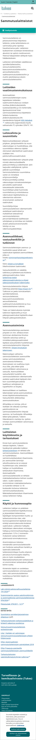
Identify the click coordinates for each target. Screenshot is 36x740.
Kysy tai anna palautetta (9, 706)
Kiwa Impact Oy (25, 289)
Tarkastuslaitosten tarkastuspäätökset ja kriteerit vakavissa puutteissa (17, 622)
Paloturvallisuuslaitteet (25, 14)
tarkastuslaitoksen (10, 450)
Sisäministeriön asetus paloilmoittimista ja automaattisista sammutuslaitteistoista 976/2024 (17, 597)
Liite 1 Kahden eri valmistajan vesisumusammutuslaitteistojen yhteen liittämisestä (17, 635)
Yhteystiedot (5, 698)
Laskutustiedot (6, 700)
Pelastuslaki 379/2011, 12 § (12, 604)
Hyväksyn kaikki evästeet (18, 729)
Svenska (9, 2)
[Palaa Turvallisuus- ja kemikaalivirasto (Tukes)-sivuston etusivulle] (6, 8)
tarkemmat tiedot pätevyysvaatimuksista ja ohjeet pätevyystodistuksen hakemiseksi (16, 280)
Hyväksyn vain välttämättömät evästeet (18, 734)
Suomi (3, 2)
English (15, 2)
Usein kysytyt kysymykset (9, 704)
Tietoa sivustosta (6, 710)
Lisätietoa (20, 725)
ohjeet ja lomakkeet (16, 264)
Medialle (4, 702)
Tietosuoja (4, 708)
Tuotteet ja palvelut (9, 14)
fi (1, 14)
